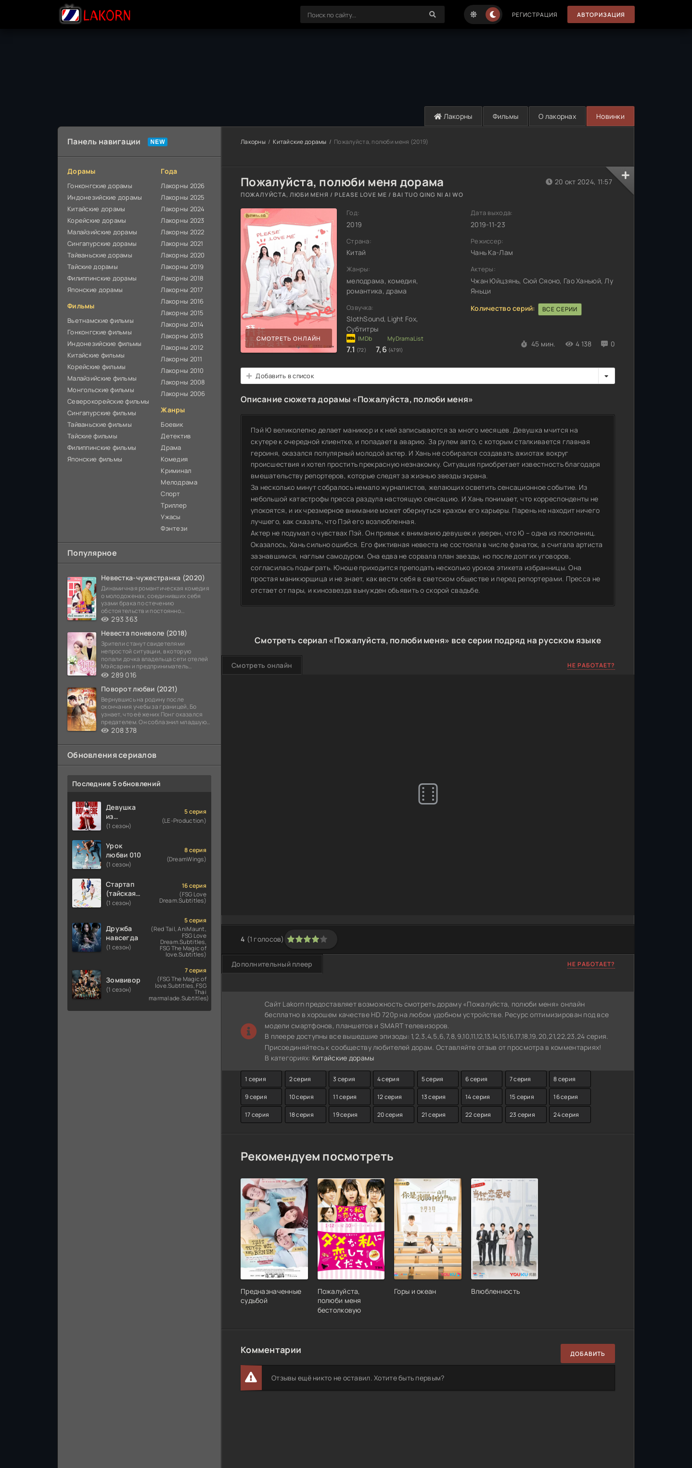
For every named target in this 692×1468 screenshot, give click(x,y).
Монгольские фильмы (100, 389)
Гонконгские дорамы (99, 185)
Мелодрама (179, 482)
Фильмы (506, 116)
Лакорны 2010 (182, 370)
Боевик (172, 424)
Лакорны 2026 (183, 185)
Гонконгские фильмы (99, 332)
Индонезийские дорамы (104, 197)
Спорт (170, 493)
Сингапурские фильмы (101, 412)
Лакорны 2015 (182, 312)
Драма (171, 447)
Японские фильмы (94, 459)
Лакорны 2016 (182, 301)
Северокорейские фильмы (108, 401)
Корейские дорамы (96, 220)
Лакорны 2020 (183, 255)
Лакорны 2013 (182, 336)
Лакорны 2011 (181, 359)
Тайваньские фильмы (99, 424)
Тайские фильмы (92, 436)
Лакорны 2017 (182, 289)
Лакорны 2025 (183, 197)
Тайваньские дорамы (99, 255)
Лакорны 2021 (182, 243)
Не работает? (591, 665)
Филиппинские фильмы (101, 447)
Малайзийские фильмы (102, 378)
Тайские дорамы (92, 266)
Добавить (587, 1354)
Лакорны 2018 (182, 278)
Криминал (176, 470)
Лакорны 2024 (183, 208)
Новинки (610, 116)
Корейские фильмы (96, 366)
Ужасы (170, 516)
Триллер (174, 505)
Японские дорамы (95, 289)
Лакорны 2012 (182, 347)
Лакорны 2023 (182, 220)
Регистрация (535, 15)
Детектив (176, 436)
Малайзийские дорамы (102, 232)
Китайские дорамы (96, 208)
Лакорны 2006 (183, 393)
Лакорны (453, 116)
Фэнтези (174, 528)
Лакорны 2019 (182, 266)
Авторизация (601, 15)
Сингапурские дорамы (102, 243)
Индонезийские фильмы (104, 343)
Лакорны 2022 (182, 232)
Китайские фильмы (96, 355)
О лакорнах (557, 116)
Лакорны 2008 (183, 382)
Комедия (174, 459)
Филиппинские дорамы (102, 278)
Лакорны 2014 (182, 324)
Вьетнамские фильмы (100, 320)
